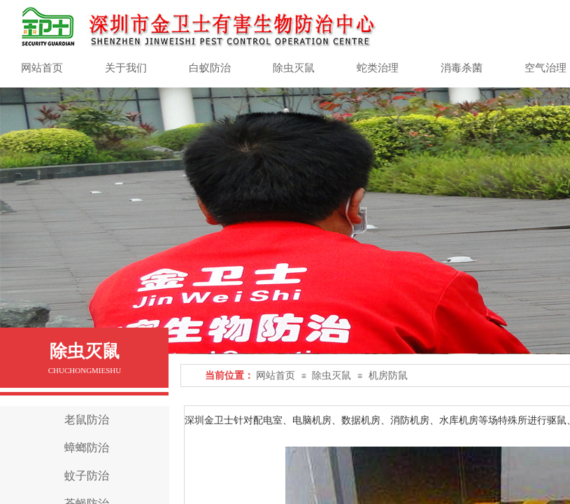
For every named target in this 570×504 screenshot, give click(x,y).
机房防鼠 (388, 375)
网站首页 (275, 375)
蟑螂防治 (86, 448)
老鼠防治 (86, 420)
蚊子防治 (86, 476)
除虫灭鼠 (331, 375)
